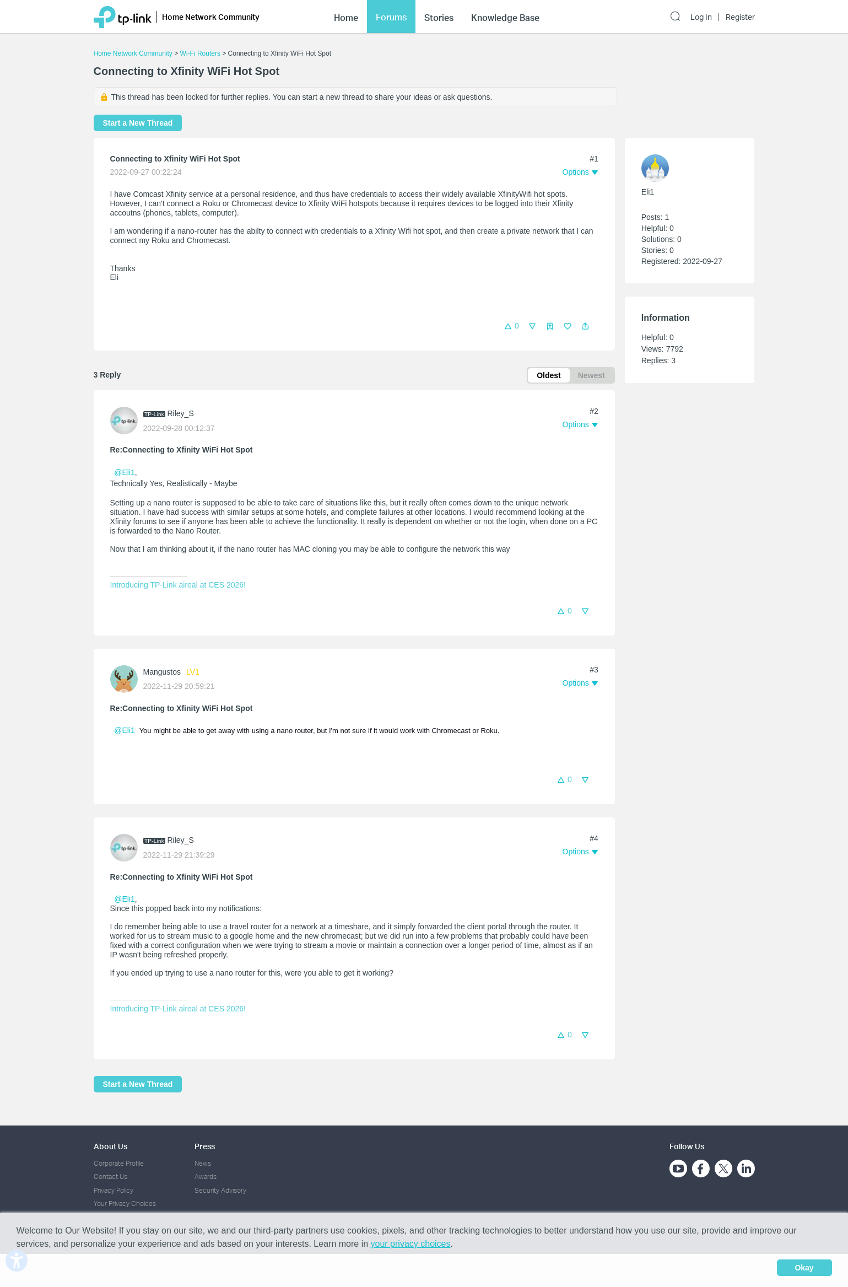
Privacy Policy (113, 1190)
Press (205, 1146)
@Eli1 (124, 472)
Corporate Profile (119, 1163)
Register (740, 17)
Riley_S (181, 413)
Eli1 (647, 191)
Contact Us (110, 1176)
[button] (585, 326)
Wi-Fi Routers (201, 53)
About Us (110, 1146)
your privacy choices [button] (411, 1243)
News (203, 1163)
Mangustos (162, 671)
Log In (701, 17)
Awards (206, 1176)
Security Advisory (220, 1190)
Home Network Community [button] (211, 16)
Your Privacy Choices (125, 1203)
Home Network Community (133, 53)
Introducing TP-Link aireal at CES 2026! (178, 584)
